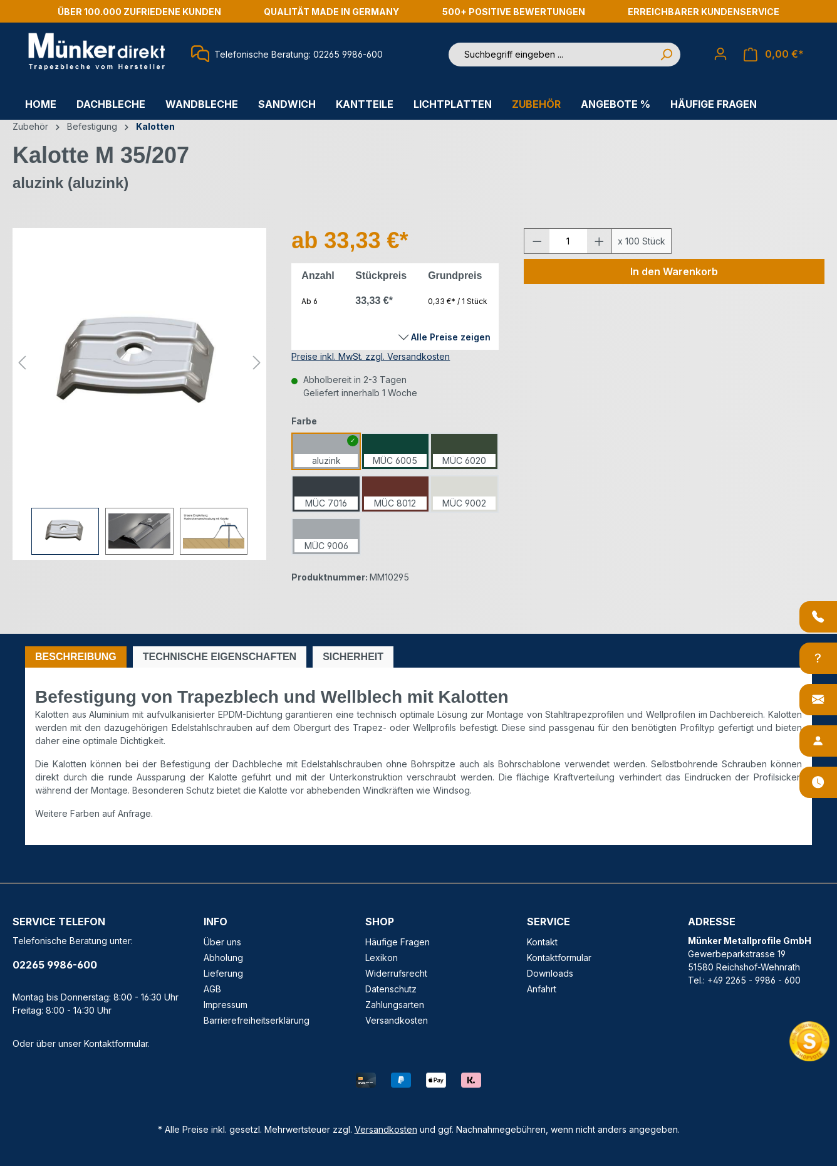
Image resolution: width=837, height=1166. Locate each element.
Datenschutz (391, 989)
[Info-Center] (818, 658)
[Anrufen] (818, 617)
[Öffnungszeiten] (818, 782)
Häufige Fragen (397, 942)
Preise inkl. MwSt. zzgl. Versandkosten (370, 356)
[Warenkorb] (774, 54)
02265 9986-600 (55, 965)
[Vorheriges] (22, 362)
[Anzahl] (568, 241)
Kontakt (542, 942)
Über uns (222, 942)
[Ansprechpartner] (818, 741)
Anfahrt (541, 989)
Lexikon (381, 957)
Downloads (550, 973)
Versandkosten (396, 1020)
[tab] (76, 657)
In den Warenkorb (674, 271)
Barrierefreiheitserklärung (256, 1020)
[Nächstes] (256, 362)
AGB (212, 989)
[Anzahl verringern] (537, 241)
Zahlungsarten (394, 1004)
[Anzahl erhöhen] (599, 241)
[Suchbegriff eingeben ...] (551, 54)
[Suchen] (666, 54)
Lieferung (223, 973)
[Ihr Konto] (720, 53)
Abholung (223, 957)
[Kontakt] (818, 699)
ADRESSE (712, 921)
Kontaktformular (116, 1043)
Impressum (225, 1004)
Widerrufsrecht (396, 973)
